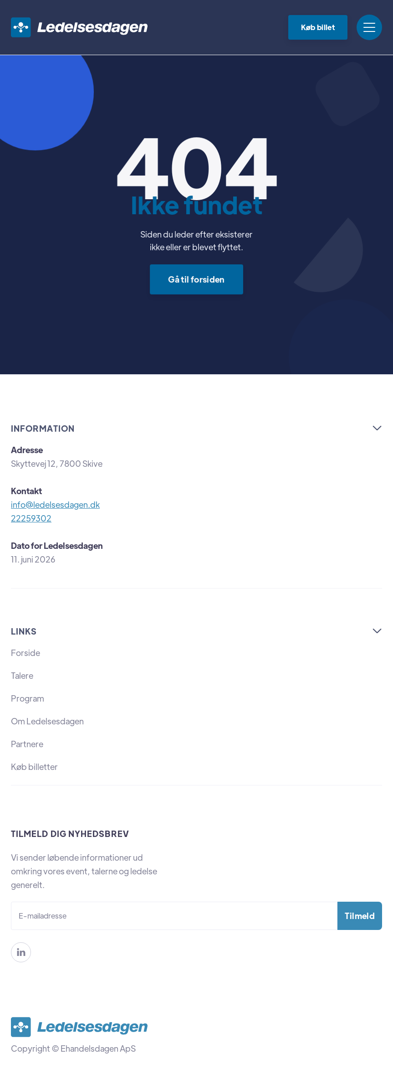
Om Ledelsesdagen (47, 721)
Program (27, 698)
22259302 (31, 518)
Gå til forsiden (196, 279)
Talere (22, 675)
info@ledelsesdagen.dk (55, 504)
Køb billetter (34, 766)
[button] (369, 27)
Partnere (27, 743)
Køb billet (318, 27)
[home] (79, 27)
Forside (25, 652)
